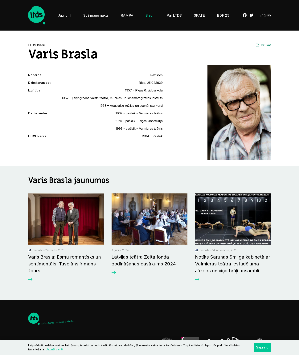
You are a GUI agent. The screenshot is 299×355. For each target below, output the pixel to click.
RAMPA (127, 15)
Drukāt (266, 45)
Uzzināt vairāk (54, 349)
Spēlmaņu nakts (96, 15)
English (265, 15)
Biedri (149, 15)
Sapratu (262, 347)
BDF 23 (223, 15)
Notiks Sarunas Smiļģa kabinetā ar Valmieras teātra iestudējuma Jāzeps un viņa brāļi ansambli (232, 263)
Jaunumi (64, 15)
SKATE (199, 15)
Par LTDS (174, 15)
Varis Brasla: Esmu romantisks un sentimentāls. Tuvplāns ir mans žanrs (64, 263)
